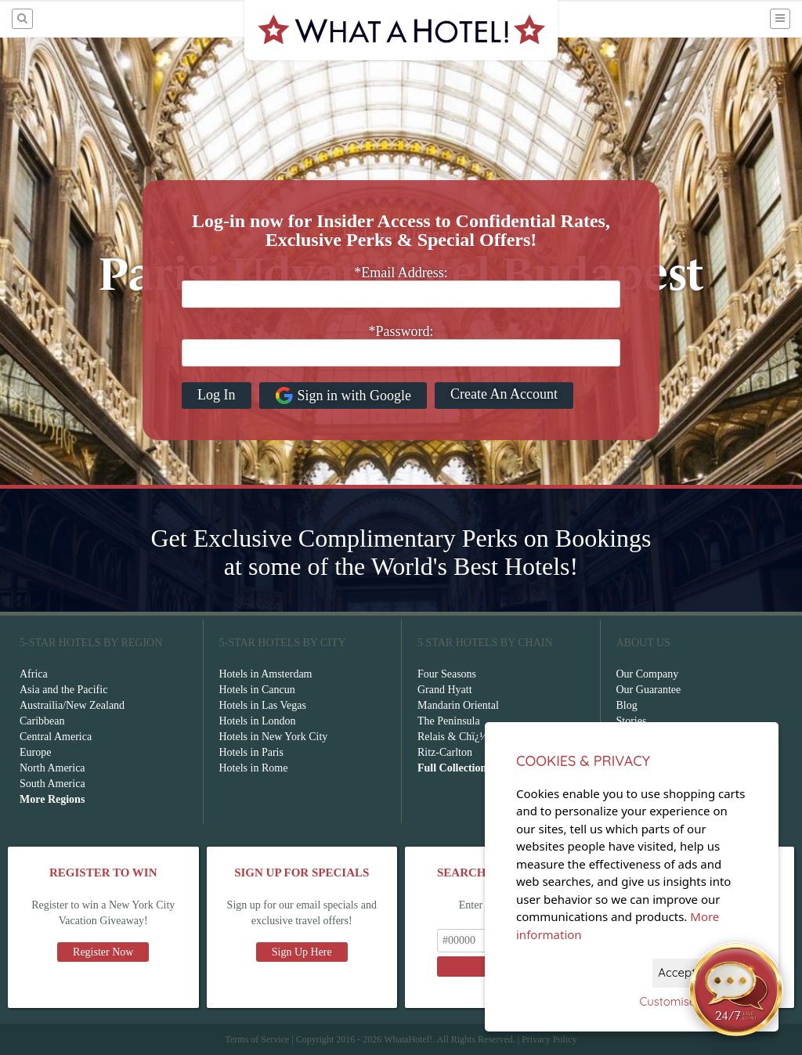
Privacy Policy (549, 1039)
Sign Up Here (302, 952)
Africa (34, 674)
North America (52, 768)
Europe (35, 752)
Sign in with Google (343, 395)
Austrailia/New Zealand (72, 705)
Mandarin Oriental (458, 705)
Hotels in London (257, 721)
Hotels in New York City (273, 736)
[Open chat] (736, 989)
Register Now (103, 952)
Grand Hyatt (444, 690)
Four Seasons (446, 674)
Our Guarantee (648, 690)
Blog (627, 705)
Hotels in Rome (253, 768)
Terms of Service (257, 1039)
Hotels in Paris (251, 752)
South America (52, 783)
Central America (56, 736)
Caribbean (42, 721)
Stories (631, 721)
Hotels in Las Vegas (262, 705)
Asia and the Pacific (63, 690)
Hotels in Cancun (257, 690)
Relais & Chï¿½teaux (464, 736)
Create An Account (504, 394)
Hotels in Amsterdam (265, 674)
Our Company (647, 674)
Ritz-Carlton (444, 752)
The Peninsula (448, 721)
